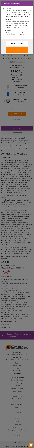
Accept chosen (17, 43)
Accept (17, 50)
